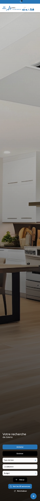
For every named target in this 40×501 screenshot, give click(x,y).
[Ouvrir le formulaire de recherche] (20, 485)
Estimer (20, 459)
